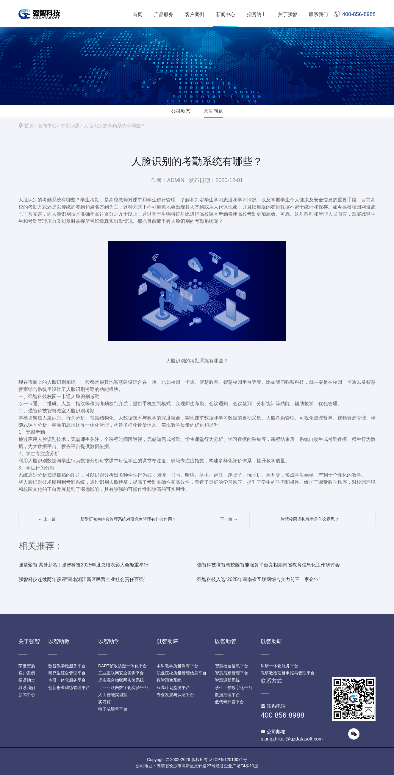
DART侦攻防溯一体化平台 (122, 665)
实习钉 (104, 701)
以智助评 (167, 641)
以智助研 (271, 641)
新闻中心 (225, 14)
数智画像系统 (169, 680)
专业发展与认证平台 (175, 694)
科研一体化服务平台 (279, 665)
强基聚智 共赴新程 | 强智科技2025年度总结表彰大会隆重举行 (83, 564)
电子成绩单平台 (112, 709)
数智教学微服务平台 (67, 665)
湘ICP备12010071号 (228, 759)
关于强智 (287, 14)
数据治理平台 (227, 694)
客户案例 (194, 14)
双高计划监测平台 (173, 687)
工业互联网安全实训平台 (121, 673)
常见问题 (213, 111)
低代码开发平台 (229, 701)
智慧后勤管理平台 (231, 673)
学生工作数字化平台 (233, 687)
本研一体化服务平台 (67, 680)
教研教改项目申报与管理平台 (288, 673)
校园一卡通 (59, 396)
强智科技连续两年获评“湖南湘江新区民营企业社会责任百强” (82, 579)
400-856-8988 (355, 14)
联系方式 (271, 681)
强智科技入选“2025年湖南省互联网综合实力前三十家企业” (258, 579)
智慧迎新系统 (227, 680)
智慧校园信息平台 (231, 665)
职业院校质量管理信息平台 (182, 673)
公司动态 (180, 111)
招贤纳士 (256, 14)
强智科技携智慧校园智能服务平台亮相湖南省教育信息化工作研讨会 (268, 564)
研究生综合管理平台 (67, 673)
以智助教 (59, 641)
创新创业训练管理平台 (69, 687)
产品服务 (163, 14)
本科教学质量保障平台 (177, 665)
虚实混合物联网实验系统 (121, 680)
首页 (137, 14)
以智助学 (109, 641)
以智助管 (225, 641)
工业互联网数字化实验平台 (123, 687)
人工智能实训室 (112, 694)
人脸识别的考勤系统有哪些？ (115, 125)
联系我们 (318, 14)
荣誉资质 (26, 665)
